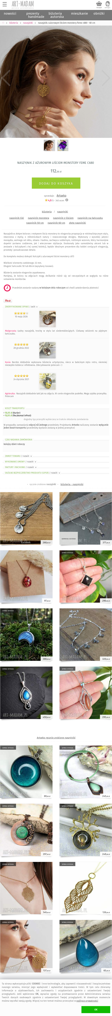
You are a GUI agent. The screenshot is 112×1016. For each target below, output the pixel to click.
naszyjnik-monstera (38, 218)
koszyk (99, 7)
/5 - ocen (54, 200)
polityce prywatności (87, 1000)
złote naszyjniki (77, 222)
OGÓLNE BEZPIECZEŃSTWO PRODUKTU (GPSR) (33, 473)
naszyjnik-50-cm (35, 222)
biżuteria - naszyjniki (72, 484)
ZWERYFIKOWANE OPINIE (21, 306)
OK (95, 1009)
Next (106, 78)
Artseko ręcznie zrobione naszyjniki (56, 737)
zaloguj (107, 7)
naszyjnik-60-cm (56, 222)
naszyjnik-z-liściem (63, 218)
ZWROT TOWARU (18, 456)
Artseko (61, 195)
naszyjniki (62, 211)
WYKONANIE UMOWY (21, 461)
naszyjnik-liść (16, 218)
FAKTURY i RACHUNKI (21, 467)
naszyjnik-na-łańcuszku (90, 218)
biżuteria (47, 211)
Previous (6, 78)
